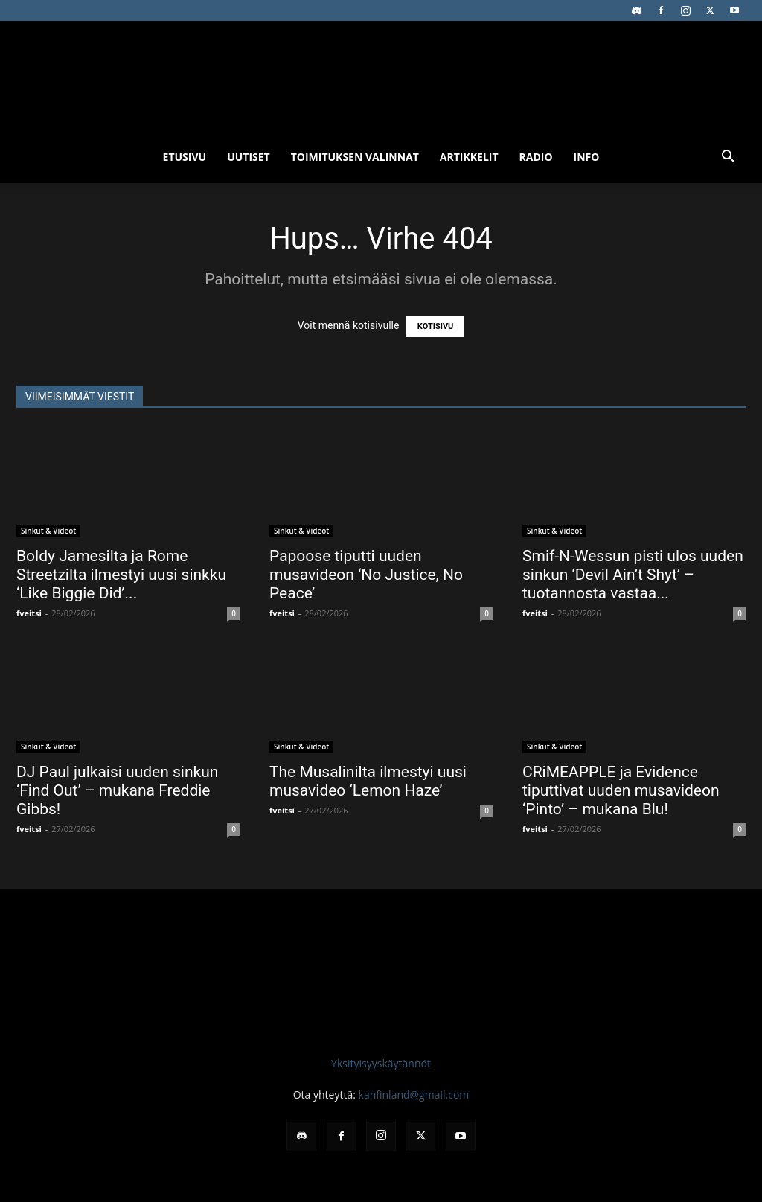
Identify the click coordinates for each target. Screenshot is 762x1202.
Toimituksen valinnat (355, 157)
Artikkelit (469, 157)
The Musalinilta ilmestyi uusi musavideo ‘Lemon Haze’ (368, 781)
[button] (728, 158)
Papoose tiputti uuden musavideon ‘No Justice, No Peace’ (366, 574)
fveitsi (29, 612)
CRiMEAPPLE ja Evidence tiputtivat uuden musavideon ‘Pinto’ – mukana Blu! (621, 790)
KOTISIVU (435, 326)
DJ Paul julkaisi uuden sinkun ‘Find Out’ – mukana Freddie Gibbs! (117, 790)
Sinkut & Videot (48, 530)
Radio (536, 157)
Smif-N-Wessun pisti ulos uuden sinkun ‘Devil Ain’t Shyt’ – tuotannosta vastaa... (632, 574)
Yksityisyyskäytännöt (381, 1063)
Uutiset (248, 157)
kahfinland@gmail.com (414, 1094)
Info (587, 157)
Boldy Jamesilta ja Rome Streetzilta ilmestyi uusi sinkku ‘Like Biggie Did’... (121, 574)
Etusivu (185, 157)
